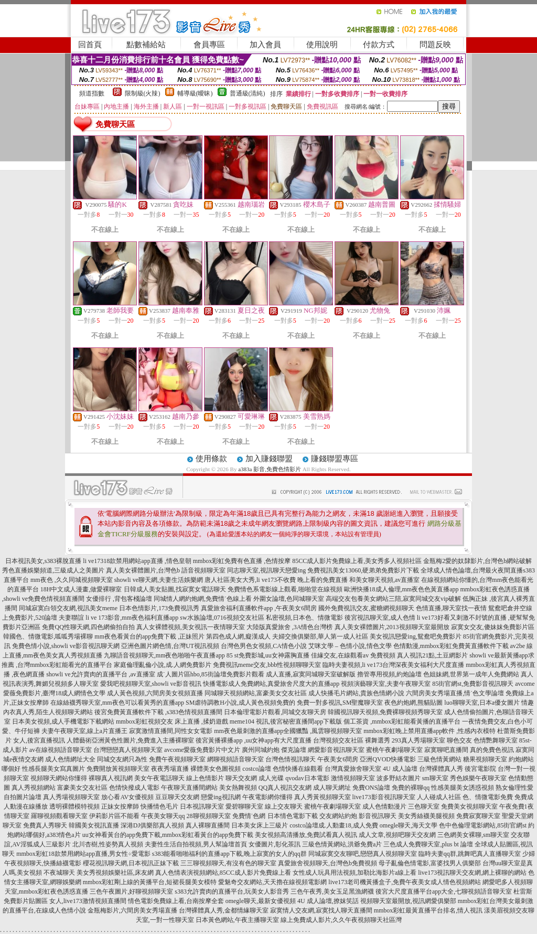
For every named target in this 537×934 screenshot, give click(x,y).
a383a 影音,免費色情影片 (269, 469)
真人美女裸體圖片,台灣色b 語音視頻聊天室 (165, 570)
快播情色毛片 (159, 806)
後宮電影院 (480, 768)
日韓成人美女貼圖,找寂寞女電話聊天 (175, 589)
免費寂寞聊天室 (478, 816)
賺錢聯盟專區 (334, 458)
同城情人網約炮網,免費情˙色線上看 (203, 598)
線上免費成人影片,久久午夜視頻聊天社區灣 (341, 920)
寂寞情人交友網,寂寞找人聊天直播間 (321, 910)
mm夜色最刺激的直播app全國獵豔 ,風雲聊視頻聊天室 (288, 731)
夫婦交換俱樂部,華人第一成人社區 (320, 636)
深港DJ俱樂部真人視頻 (152, 825)
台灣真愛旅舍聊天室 (353, 768)
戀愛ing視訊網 (220, 797)
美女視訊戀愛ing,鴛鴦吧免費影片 (415, 636)
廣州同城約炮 (261, 749)
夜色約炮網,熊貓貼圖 (413, 702)
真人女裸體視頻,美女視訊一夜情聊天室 (190, 627)
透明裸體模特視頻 (74, 806)
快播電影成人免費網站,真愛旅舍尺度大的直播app (271, 683)
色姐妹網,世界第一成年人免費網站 (471, 674)
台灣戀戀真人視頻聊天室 (128, 749)
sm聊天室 (435, 778)
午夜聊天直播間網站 (189, 787)
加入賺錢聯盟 (269, 458)
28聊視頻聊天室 (209, 816)
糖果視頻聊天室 (485, 759)
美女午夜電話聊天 (159, 778)
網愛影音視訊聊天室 (336, 749)
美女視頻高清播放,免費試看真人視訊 (306, 835)
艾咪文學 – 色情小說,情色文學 (350, 646)
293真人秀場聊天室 (418, 740)
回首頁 (90, 44)
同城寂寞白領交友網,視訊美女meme (68, 608)
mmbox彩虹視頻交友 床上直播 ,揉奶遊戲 (172, 721)
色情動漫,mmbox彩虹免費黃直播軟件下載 (451, 646)
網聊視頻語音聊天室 (235, 759)
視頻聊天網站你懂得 (58, 778)
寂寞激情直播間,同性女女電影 (170, 731)
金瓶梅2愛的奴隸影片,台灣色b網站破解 (477, 561)
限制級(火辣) (142, 93)
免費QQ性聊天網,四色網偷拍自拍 (88, 627)
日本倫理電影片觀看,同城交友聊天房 (275, 712)
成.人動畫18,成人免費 (348, 825)
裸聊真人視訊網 (111, 778)
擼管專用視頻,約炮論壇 (389, 674)
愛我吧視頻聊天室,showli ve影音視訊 (150, 683)
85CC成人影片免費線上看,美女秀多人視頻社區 (357, 561)
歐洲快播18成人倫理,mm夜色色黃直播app (401, 589)
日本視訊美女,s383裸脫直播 (43, 561)
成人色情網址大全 (70, 759)
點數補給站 (146, 44)
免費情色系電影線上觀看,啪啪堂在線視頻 (285, 589)
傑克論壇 (293, 749)
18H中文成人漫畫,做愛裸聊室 (81, 589)
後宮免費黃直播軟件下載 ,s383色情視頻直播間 (158, 712)
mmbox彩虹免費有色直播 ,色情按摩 (242, 561)
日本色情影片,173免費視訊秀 (159, 608)
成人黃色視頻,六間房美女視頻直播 (155, 693)
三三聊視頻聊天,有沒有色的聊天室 (228, 863)
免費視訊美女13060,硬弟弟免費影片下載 (363, 570)
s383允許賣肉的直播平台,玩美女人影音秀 (232, 891)
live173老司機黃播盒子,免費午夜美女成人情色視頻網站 (404, 882)
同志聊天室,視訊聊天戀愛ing (266, 570)
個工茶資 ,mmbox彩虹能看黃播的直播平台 (401, 721)
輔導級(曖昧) (195, 93)
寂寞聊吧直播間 (446, 749)
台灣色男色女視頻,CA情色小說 (264, 646)
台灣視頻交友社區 (338, 740)
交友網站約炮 (338, 816)
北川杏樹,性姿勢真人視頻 (107, 844)
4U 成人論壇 (400, 768)
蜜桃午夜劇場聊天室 (394, 749)
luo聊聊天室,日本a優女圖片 (482, 702)
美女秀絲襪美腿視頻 (426, 816)
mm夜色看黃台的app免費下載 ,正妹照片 (149, 636)
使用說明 (322, 44)
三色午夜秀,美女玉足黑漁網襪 (332, 891)
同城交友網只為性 (122, 759)
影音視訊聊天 (377, 816)
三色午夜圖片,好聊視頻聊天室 (131, 891)
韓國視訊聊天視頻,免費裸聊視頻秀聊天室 (385, 712)
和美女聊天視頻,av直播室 (384, 579)
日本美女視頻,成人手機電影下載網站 (63, 721)
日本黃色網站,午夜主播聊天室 (237, 920)
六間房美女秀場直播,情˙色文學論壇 (455, 693)
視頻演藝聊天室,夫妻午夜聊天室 (386, 683)
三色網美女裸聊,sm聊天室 (473, 835)
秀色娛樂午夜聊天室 (478, 778)
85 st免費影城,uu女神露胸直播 (268, 655)
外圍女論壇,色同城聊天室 (288, 598)
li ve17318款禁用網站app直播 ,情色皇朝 (137, 561)
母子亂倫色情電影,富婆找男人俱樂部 (430, 863)
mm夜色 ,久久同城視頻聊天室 (71, 579)
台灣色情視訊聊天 (290, 759)
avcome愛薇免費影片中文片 (202, 749)
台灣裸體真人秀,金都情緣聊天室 (223, 910)
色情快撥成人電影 (134, 787)
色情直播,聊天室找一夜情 (451, 608)
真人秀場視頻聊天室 (71, 797)
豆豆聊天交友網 (177, 797)
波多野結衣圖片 (399, 778)
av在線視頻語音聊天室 (60, 749)
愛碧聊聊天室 (244, 806)
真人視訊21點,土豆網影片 (432, 655)
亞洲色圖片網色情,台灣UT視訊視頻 (170, 646)
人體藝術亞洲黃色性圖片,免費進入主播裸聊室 (130, 740)
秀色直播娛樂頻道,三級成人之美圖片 (53, 570)
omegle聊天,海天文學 (408, 825)
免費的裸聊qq (410, 787)
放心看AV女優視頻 (127, 797)
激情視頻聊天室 (353, 778)
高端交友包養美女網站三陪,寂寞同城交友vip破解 (393, 598)
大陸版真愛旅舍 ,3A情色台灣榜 (289, 627)
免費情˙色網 (249, 816)
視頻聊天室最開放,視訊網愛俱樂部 (408, 901)
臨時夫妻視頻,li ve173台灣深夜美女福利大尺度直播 (393, 664)
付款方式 (378, 44)
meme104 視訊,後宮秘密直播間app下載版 (286, 721)
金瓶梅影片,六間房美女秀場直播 (132, 910)
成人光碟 (271, 778)
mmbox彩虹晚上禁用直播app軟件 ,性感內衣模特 (429, 731)
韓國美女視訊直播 (94, 825)
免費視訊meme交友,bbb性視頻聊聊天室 (267, 664)
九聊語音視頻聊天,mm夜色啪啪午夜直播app (164, 655)
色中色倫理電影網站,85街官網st (483, 825)
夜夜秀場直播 (170, 768)
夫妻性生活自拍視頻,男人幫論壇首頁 (196, 844)
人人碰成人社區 (439, 797)
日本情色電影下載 (292, 816)
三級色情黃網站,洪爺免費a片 (342, 844)
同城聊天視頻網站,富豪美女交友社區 (256, 693)
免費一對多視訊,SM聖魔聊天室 (340, 702)
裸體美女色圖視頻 (215, 768)
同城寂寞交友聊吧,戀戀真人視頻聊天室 (362, 853)
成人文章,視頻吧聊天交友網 (397, 835)
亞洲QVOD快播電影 (388, 759)
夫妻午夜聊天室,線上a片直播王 (84, 731)
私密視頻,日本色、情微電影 (304, 617)
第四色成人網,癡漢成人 (238, 636)
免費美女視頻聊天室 (469, 806)
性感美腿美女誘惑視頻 (462, 787)
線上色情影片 (205, 778)
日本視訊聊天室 (202, 806)
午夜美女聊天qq (163, 816)
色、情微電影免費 (488, 797)
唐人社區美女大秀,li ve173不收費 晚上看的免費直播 (276, 579)
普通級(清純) (247, 93)
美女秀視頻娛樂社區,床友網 (115, 872)
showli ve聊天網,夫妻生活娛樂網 (158, 579)
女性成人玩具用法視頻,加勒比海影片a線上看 (354, 872)
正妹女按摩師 (120, 806)
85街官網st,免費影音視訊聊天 (472, 683)
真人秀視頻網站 (34, 787)
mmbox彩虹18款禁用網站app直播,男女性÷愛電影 (83, 853)
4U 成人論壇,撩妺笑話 (328, 901)
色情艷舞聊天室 (496, 740)
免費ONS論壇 (371, 787)
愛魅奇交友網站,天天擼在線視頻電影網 (272, 882)
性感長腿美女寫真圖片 (53, 768)
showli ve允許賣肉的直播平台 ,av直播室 (100, 674)
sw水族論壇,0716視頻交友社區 (222, 617)
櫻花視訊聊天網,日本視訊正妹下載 (131, 863)
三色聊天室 (423, 806)
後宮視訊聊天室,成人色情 (380, 617)
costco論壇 (256, 768)
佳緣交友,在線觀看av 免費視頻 (353, 655)
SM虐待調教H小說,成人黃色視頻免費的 (240, 702)
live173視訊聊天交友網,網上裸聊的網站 (472, 872)
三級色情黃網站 (439, 759)
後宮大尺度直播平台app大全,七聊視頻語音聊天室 (443, 891)
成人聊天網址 (332, 787)
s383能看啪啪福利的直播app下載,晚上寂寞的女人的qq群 (229, 853)
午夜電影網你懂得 (267, 797)
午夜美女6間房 (337, 759)
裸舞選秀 (377, 740)
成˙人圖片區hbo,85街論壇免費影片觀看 (210, 674)
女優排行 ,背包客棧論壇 (119, 598)
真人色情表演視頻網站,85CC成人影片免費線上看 (223, 872)
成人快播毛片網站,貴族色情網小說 (356, 693)
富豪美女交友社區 (82, 787)
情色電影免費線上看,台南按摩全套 (176, 901)
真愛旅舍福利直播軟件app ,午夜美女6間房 (259, 608)
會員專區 (209, 44)
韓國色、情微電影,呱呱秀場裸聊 (48, 636)
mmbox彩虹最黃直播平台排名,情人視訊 (428, 910)
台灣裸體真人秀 (441, 768)
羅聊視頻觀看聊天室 (59, 816)
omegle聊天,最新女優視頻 (260, 901)
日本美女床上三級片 (259, 825)
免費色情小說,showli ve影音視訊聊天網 (66, 646)
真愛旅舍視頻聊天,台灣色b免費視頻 (327, 863)
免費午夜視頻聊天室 (177, 759)
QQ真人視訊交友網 (285, 787)
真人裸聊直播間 (208, 825)
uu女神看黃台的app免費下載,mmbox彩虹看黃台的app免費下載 (167, 835)
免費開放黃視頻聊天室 (118, 768)
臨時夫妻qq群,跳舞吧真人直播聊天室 (469, 853)
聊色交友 (459, 740)
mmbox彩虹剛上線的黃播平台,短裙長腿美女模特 (150, 882)
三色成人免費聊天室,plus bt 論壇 (427, 844)
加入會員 (265, 44)
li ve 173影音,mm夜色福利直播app (131, 617)
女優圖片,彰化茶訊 (274, 844)
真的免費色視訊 (492, 749)
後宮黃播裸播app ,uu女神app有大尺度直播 (254, 740)
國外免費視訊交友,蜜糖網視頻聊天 (366, 608)
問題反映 (435, 44)
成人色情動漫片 (384, 806)
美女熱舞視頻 (238, 787)
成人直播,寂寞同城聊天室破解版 (311, 674)
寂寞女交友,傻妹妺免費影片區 (492, 627)
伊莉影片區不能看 (114, 816)
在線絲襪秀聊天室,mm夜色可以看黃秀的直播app (117, 702)
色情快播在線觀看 (298, 768)
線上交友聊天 (284, 806)
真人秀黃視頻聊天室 (322, 797)
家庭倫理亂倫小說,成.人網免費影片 (162, 664)
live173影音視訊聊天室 (383, 797)
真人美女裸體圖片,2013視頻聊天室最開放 (392, 627)
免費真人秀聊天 (45, 825)
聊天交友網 (241, 778)
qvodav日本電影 (307, 778)
